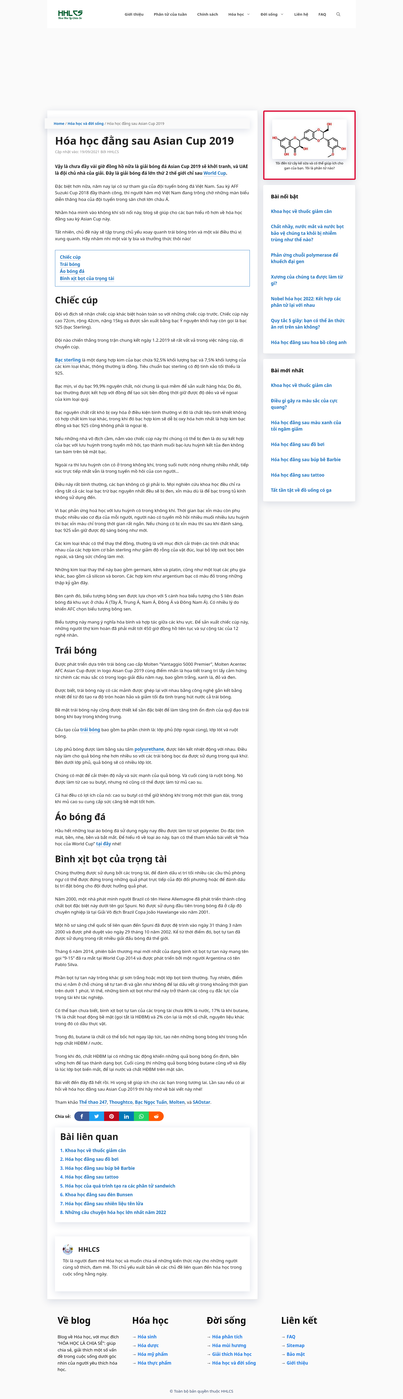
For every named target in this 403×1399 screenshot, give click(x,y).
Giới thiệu (134, 14)
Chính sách (207, 14)
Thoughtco (121, 1102)
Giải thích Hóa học (232, 1354)
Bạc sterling (68, 360)
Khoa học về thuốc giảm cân (95, 1150)
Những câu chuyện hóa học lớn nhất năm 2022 (115, 1212)
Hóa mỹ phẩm (153, 1354)
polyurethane (149, 749)
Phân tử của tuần (170, 14)
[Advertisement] (201, 67)
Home (59, 123)
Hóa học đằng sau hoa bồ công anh (309, 342)
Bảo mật (296, 1354)
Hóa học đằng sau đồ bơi (91, 1159)
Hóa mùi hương (229, 1345)
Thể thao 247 (93, 1102)
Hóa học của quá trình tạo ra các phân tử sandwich (120, 1186)
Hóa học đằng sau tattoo (91, 1177)
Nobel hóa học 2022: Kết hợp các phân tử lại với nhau (306, 302)
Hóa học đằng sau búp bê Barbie (100, 1168)
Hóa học (242, 14)
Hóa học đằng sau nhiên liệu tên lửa (104, 1204)
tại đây (103, 844)
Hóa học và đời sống (86, 123)
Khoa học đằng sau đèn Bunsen (99, 1195)
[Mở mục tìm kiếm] (338, 14)
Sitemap (295, 1345)
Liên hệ (301, 14)
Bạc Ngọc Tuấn (151, 1102)
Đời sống (275, 14)
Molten (177, 1102)
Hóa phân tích (227, 1337)
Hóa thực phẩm (154, 1363)
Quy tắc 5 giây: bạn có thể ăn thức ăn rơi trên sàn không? (308, 324)
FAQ (322, 14)
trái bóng (90, 730)
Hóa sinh (147, 1337)
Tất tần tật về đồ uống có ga (301, 490)
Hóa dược (148, 1345)
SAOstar (201, 1102)
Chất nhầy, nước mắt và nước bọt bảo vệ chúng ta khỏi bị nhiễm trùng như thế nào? (307, 233)
